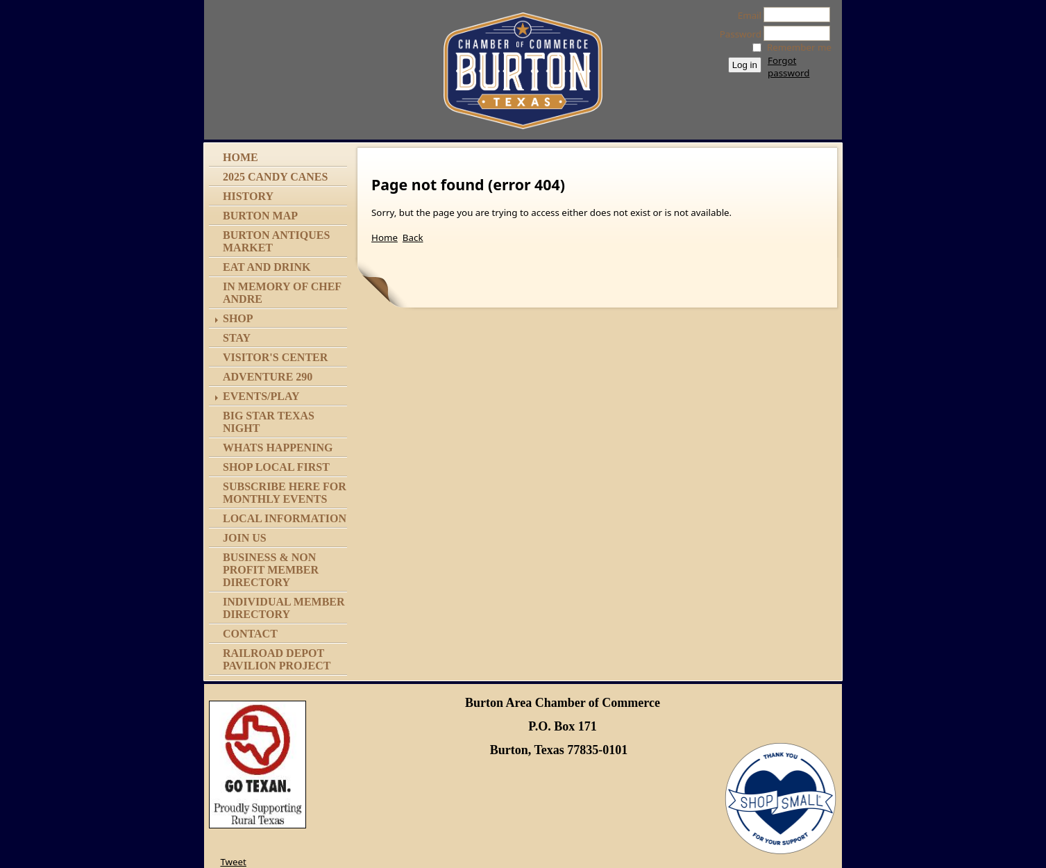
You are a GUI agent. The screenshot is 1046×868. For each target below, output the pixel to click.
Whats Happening (277, 447)
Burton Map (260, 216)
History (248, 196)
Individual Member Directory (284, 608)
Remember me (799, 47)
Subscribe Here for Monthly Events (284, 493)
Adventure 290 (267, 377)
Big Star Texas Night (268, 422)
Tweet (233, 862)
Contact (250, 634)
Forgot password (788, 66)
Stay (237, 338)
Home (240, 157)
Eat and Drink (267, 267)
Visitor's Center (275, 357)
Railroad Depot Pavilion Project (276, 659)
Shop (238, 318)
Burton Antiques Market (276, 241)
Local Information (284, 518)
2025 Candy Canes (275, 177)
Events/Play (261, 396)
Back (413, 237)
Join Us (245, 538)
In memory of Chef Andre (282, 293)
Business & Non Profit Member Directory (271, 569)
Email (745, 15)
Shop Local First (276, 467)
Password (736, 34)
